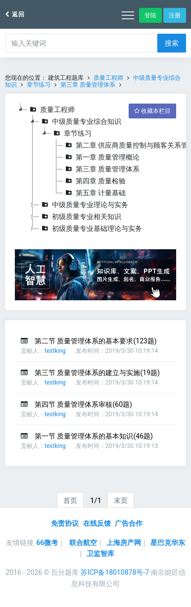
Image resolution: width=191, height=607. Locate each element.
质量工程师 (108, 77)
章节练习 (38, 84)
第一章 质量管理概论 (101, 157)
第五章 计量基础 (94, 193)
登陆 (150, 15)
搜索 (172, 43)
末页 (121, 500)
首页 (70, 500)
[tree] (95, 169)
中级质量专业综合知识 (80, 121)
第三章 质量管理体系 (87, 84)
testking (55, 350)
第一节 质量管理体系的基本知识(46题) (94, 436)
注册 (175, 15)
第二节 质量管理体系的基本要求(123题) (96, 341)
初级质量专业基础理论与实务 (90, 228)
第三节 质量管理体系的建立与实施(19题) (97, 373)
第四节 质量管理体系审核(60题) (83, 404)
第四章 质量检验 (94, 181)
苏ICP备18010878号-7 (115, 572)
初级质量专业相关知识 (80, 216)
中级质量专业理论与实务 (83, 205)
